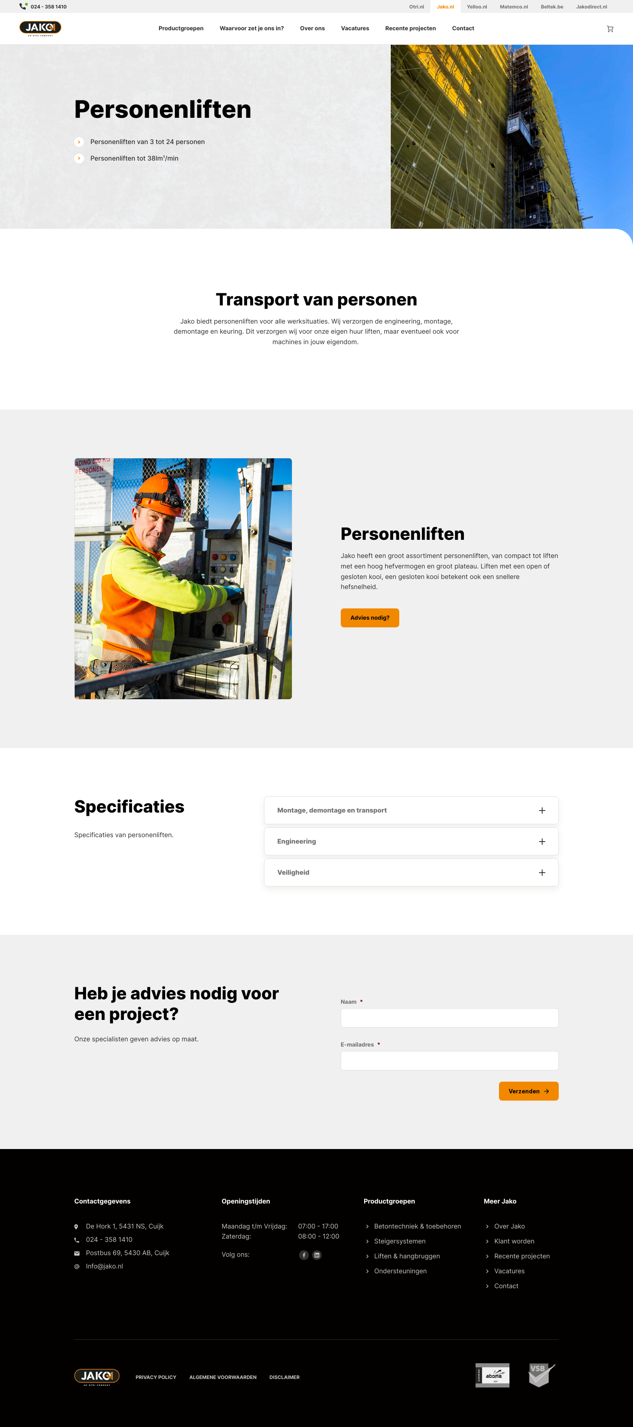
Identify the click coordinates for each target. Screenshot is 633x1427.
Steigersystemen (395, 1241)
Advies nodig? (370, 617)
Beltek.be (552, 7)
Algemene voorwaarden (223, 1377)
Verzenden (529, 1091)
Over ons (312, 28)
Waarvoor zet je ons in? (252, 28)
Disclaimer (285, 1377)
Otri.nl (416, 7)
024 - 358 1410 (49, 7)
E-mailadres (360, 1045)
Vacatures (355, 28)
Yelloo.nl (477, 7)
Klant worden (510, 1241)
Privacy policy (156, 1377)
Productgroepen (181, 28)
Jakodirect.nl (591, 7)
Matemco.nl (514, 7)
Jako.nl (445, 7)
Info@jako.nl (104, 1266)
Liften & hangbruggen (403, 1256)
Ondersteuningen (396, 1271)
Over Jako (505, 1226)
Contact (463, 28)
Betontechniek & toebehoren (413, 1226)
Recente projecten (411, 28)
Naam (352, 1002)
